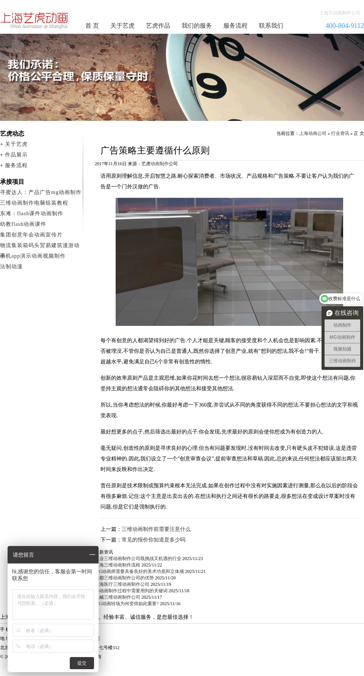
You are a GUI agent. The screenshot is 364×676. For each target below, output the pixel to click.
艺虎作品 (158, 25)
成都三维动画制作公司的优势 (124, 578)
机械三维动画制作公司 (117, 597)
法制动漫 (11, 266)
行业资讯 (340, 133)
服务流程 (235, 25)
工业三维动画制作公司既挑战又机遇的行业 (138, 558)
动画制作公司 (34, 20)
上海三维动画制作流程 (117, 565)
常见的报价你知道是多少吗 (153, 540)
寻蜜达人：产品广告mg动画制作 (41, 192)
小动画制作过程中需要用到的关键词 (131, 590)
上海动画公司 (312, 133)
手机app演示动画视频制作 (33, 256)
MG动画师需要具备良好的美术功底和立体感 (139, 571)
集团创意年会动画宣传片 (31, 235)
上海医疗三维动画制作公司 (122, 584)
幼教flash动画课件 (23, 224)
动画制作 (160, 163)
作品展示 (16, 155)
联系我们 (271, 25)
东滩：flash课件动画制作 (31, 213)
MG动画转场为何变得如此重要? (127, 603)
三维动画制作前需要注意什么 (156, 529)
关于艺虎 (122, 25)
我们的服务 (197, 25)
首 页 (92, 25)
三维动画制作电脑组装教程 (34, 203)
